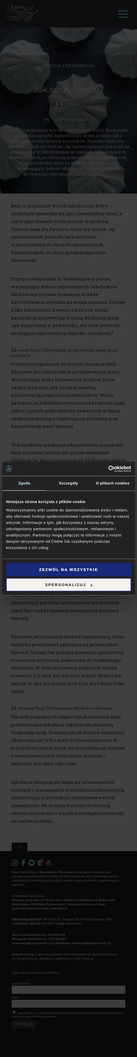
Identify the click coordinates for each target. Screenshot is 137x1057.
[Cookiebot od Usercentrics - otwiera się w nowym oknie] (108, 468)
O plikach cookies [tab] (113, 483)
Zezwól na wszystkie (68, 569)
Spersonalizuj (68, 584)
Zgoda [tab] (24, 483)
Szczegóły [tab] (68, 483)
